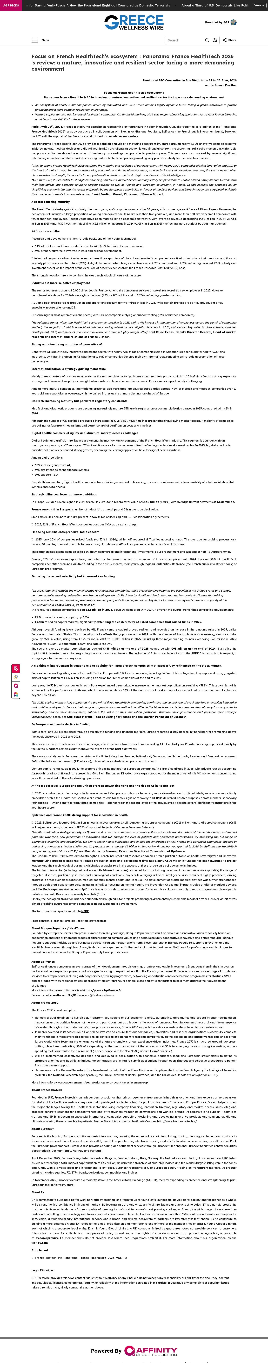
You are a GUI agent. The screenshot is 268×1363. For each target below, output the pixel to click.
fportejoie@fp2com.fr (92, 920)
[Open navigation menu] (40, 40)
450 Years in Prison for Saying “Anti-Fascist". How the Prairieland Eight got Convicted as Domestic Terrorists (89, 5)
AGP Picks (11, 5)
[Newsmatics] (16, 694)
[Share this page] (229, 40)
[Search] (184, 40)
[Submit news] (16, 668)
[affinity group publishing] (16, 686)
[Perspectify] (16, 677)
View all (259, 5)
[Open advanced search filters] (215, 40)
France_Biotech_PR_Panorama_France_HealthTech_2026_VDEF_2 (81, 1257)
